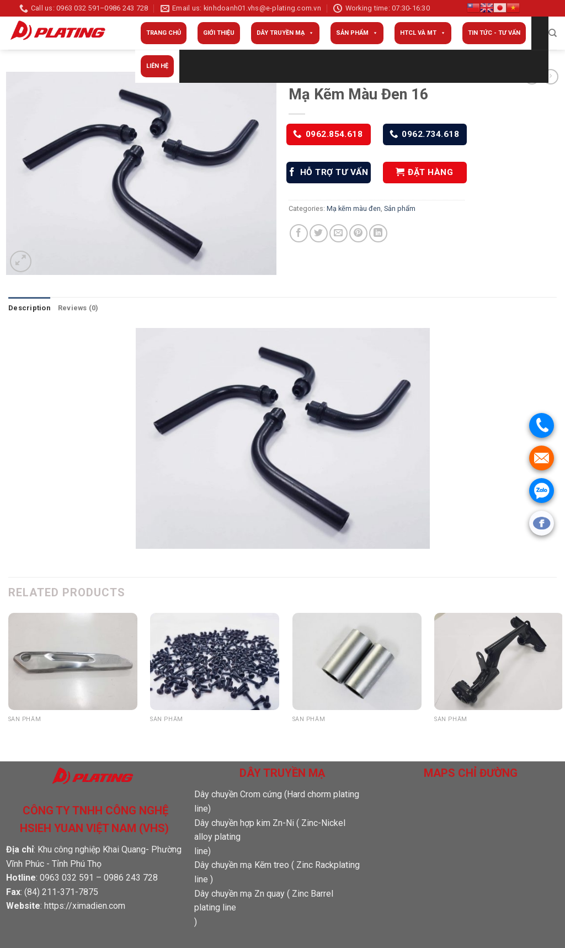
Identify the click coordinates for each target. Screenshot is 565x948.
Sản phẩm (357, 32)
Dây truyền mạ (285, 32)
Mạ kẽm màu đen (354, 208)
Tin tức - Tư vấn (494, 32)
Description (29, 308)
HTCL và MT (423, 32)
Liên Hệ (157, 66)
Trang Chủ (163, 32)
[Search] (552, 33)
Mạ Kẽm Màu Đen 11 (195, 731)
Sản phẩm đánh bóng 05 (61, 731)
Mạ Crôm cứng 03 (331, 731)
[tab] (29, 308)
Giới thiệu (218, 32)
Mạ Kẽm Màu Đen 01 (479, 731)
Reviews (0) (78, 308)
